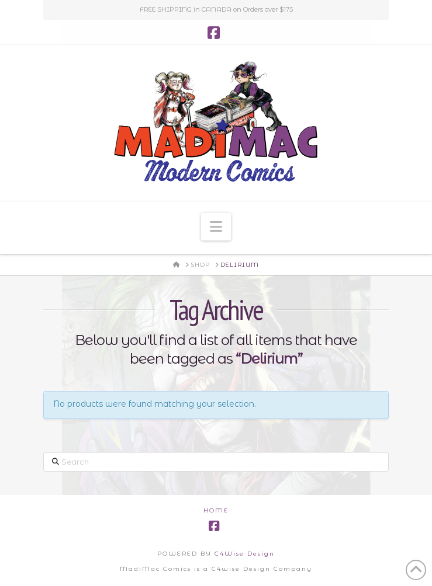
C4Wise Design (245, 553)
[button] (216, 226)
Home (216, 510)
